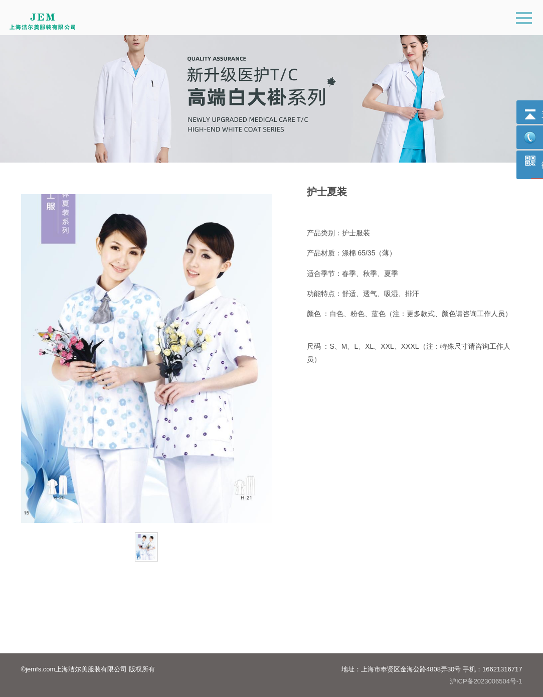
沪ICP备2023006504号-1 (486, 681)
